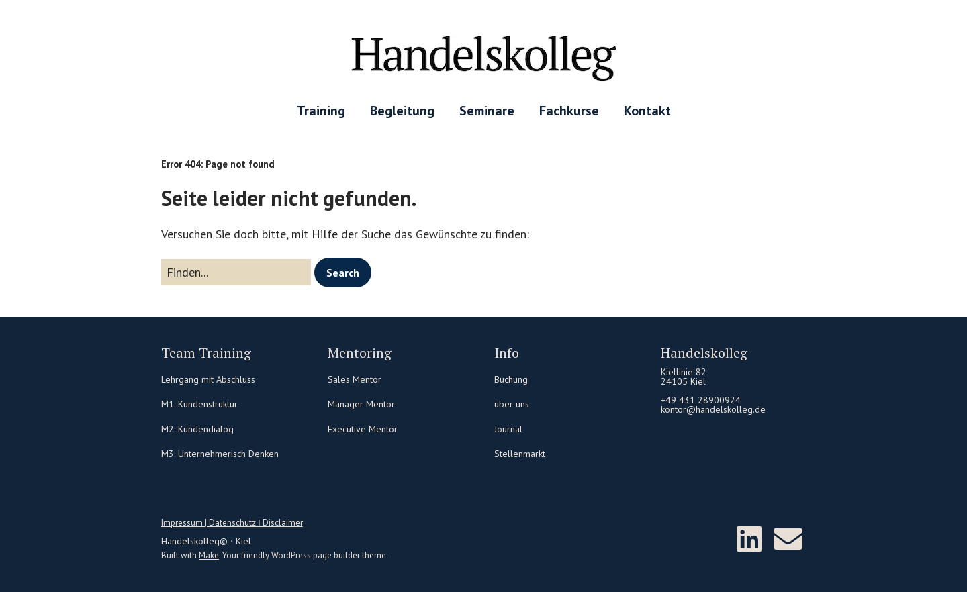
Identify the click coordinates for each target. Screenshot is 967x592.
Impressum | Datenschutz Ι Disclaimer (232, 522)
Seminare (486, 110)
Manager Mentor (361, 404)
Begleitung (402, 110)
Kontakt (647, 110)
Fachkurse (569, 110)
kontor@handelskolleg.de (713, 409)
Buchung (511, 379)
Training (321, 110)
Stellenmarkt (519, 454)
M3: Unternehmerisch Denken (220, 454)
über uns (511, 404)
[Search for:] (236, 272)
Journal (508, 429)
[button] (342, 272)
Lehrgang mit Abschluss (208, 379)
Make (209, 555)
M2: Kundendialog (197, 429)
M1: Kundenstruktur (199, 404)
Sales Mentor (354, 379)
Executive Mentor (363, 429)
